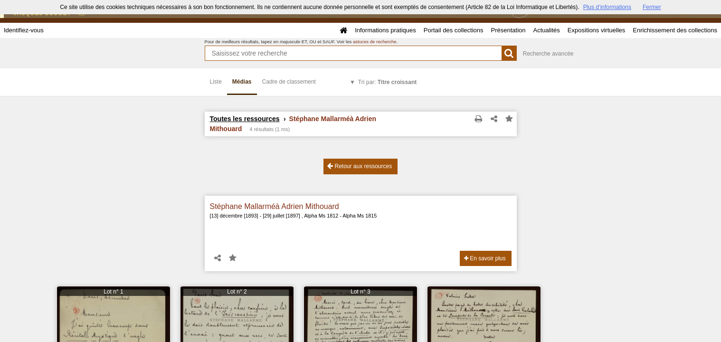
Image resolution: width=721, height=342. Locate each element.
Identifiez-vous (24, 30)
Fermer (652, 7)
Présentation (508, 30)
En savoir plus (485, 258)
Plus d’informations (607, 7)
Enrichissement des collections (675, 30)
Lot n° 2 (237, 291)
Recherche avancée (548, 53)
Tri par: (387, 82)
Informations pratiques (385, 30)
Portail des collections (454, 30)
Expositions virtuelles (596, 30)
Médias (242, 81)
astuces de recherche (375, 41)
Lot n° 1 (113, 291)
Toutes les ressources (245, 119)
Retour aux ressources (359, 166)
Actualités (546, 30)
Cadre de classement (289, 81)
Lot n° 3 (360, 291)
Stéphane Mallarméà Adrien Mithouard (274, 206)
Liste (216, 81)
